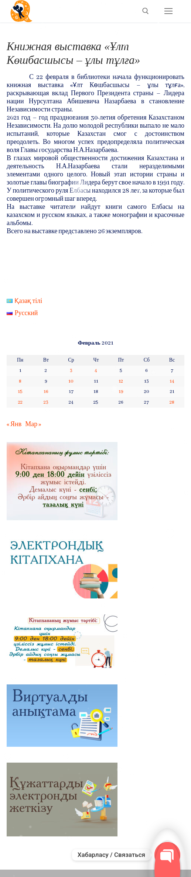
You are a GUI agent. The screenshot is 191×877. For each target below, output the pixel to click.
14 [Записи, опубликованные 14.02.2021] (172, 381)
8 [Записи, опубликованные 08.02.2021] (20, 381)
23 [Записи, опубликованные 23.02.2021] (46, 402)
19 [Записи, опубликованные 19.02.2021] (121, 392)
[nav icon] (168, 11)
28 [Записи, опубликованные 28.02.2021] (172, 402)
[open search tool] (145, 11)
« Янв (14, 424)
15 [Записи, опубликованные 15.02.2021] (20, 392)
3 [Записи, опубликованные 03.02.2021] (71, 370)
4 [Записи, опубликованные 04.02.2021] (96, 370)
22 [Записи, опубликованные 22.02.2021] (20, 402)
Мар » (33, 424)
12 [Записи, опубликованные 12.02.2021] (121, 381)
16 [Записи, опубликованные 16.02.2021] (46, 392)
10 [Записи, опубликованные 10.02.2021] (71, 381)
